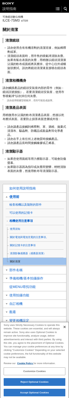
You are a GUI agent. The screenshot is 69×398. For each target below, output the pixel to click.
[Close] (65, 328)
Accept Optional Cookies (34, 394)
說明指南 (9, 9)
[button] (65, 8)
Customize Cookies (34, 372)
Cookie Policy (25, 364)
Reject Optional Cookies (35, 383)
